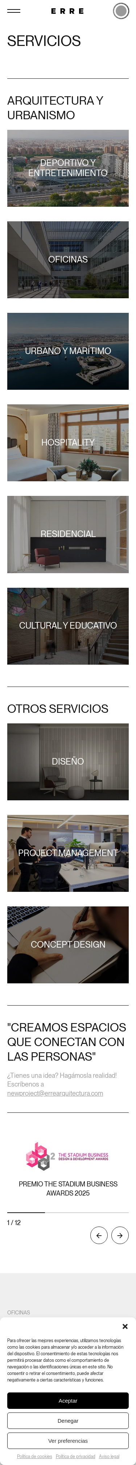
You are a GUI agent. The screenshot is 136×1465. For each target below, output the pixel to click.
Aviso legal (109, 1456)
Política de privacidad (75, 1456)
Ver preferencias (68, 1441)
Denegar (68, 1421)
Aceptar (68, 1401)
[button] (125, 1326)
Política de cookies (34, 1456)
